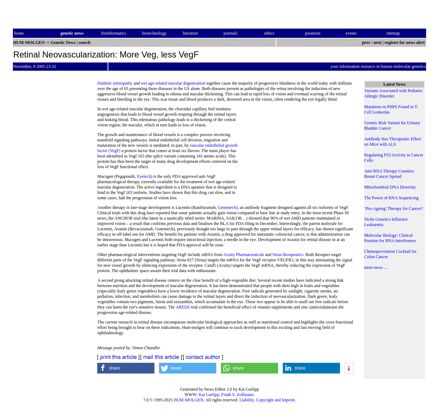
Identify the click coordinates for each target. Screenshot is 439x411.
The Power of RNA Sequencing (391, 197)
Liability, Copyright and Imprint (267, 399)
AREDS (182, 307)
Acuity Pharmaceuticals (243, 254)
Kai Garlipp (209, 394)
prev (366, 42)
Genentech (227, 207)
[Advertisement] (296, 155)
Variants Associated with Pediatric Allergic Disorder (393, 93)
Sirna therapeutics (287, 254)
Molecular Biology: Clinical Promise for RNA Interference (390, 238)
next (377, 42)
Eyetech (144, 176)
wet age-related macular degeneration (173, 83)
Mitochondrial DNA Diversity (390, 187)
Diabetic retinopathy (114, 83)
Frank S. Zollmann (237, 394)
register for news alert (405, 42)
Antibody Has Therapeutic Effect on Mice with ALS (392, 141)
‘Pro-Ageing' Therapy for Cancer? (393, 208)
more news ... (375, 267)
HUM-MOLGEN (188, 399)
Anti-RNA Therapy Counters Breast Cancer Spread (389, 174)
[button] (125, 368)
